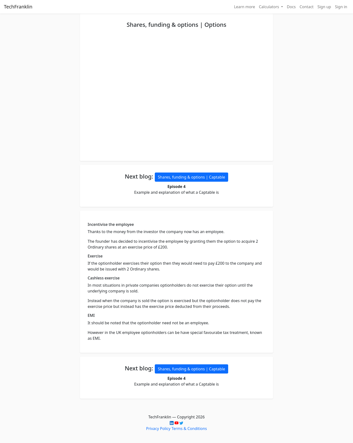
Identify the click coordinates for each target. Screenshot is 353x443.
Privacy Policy (158, 428)
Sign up (324, 6)
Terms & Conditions (189, 428)
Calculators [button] (269, 6)
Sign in (341, 6)
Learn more (244, 6)
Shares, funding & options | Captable (191, 177)
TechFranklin (18, 6)
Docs (291, 6)
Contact (307, 6)
